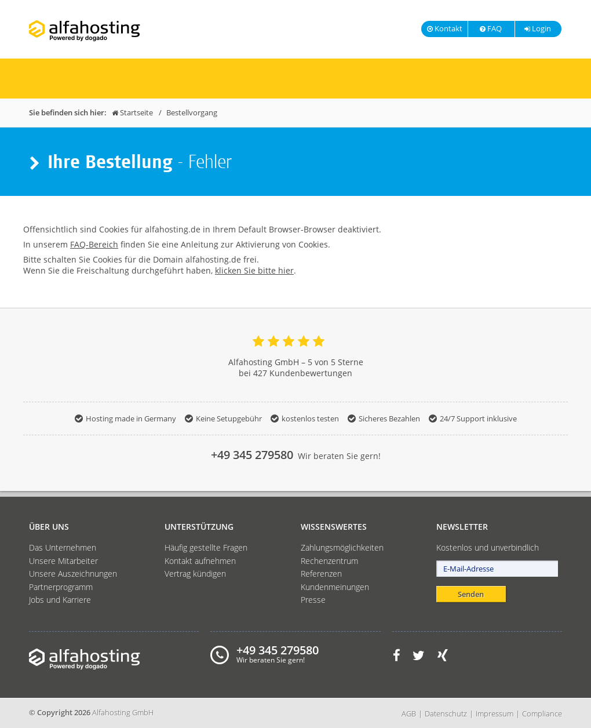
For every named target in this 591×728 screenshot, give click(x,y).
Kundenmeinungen (335, 586)
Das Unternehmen (62, 547)
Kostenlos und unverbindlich (487, 547)
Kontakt (444, 28)
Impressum (494, 713)
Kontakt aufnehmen (200, 560)
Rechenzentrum (329, 560)
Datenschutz (446, 713)
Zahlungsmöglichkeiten (342, 547)
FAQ (490, 28)
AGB (409, 713)
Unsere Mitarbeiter (63, 560)
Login (537, 28)
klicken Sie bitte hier (254, 270)
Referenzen (321, 573)
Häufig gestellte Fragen (206, 547)
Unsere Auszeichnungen (73, 573)
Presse (313, 599)
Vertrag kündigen (195, 573)
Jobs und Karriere (60, 599)
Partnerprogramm (61, 586)
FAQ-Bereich (94, 244)
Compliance (542, 713)
